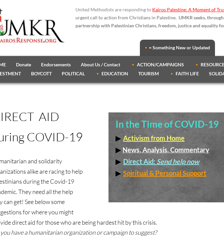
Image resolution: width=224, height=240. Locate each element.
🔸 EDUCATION (111, 73)
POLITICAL (73, 73)
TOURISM (148, 73)
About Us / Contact (100, 64)
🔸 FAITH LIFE (184, 73)
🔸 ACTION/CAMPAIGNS (157, 64)
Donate (23, 64)
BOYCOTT (41, 73)
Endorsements (56, 64)
